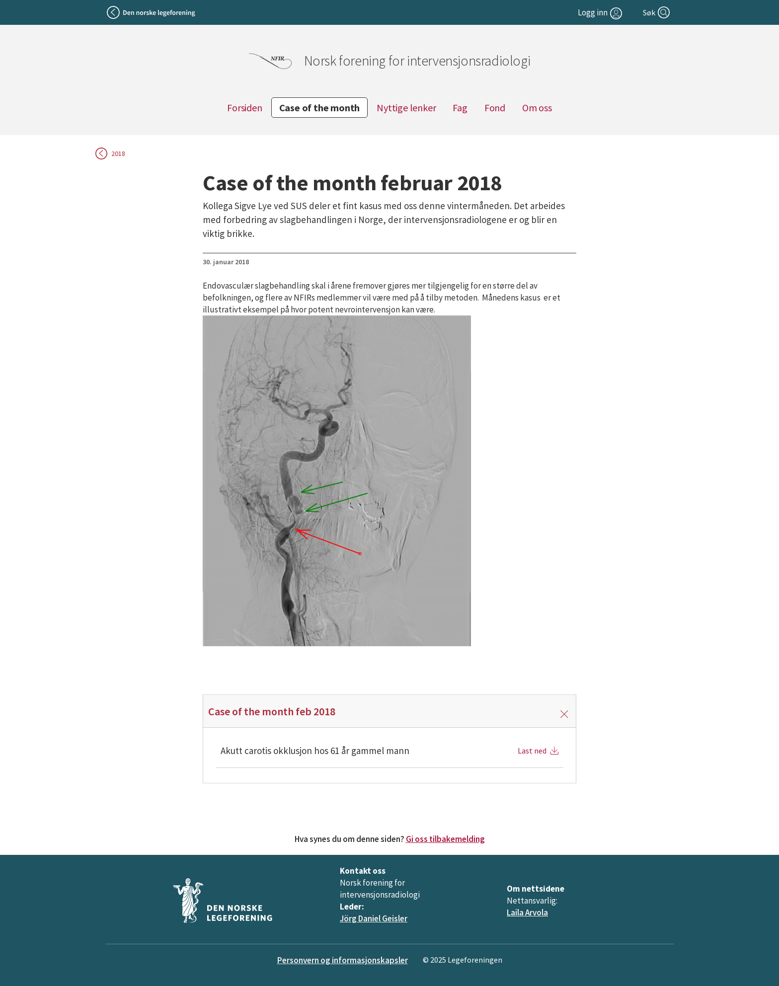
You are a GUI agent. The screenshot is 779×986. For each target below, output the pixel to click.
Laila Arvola (527, 912)
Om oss (537, 107)
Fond (494, 107)
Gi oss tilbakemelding (445, 839)
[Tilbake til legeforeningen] (151, 12)
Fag (460, 107)
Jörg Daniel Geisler (373, 918)
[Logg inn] (601, 12)
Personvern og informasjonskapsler (342, 960)
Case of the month (319, 107)
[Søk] (657, 12)
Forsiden (244, 107)
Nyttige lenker (406, 107)
